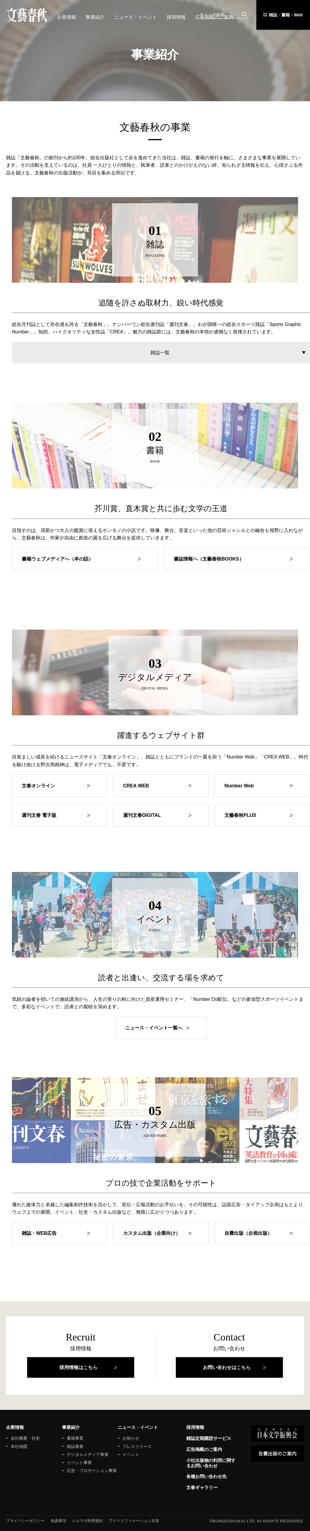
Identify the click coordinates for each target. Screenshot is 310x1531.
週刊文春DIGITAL (142, 815)
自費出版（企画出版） (248, 1233)
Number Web (239, 785)
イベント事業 (79, 1462)
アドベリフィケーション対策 (134, 1520)
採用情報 (176, 17)
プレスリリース (137, 1446)
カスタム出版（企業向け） (151, 1233)
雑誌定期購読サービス (208, 1438)
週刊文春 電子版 (39, 815)
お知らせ (131, 1438)
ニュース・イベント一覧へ (153, 1027)
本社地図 (19, 1446)
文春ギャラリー (202, 1487)
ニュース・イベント (135, 17)
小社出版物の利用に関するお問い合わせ (210, 1463)
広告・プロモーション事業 (92, 1470)
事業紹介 (95, 17)
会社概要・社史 (25, 1438)
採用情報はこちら (78, 1367)
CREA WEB (136, 785)
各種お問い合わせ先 (206, 1476)
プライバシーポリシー (25, 1520)
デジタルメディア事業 (87, 1454)
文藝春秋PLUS (240, 815)
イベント (131, 1454)
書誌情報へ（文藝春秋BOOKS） (209, 558)
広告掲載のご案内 (214, 17)
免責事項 (58, 1520)
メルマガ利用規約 (87, 1520)
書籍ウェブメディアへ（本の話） (57, 558)
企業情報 (66, 17)
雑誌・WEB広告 (39, 1233)
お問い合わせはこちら (227, 1367)
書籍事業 (75, 1438)
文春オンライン (38, 785)
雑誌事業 (75, 1446)
